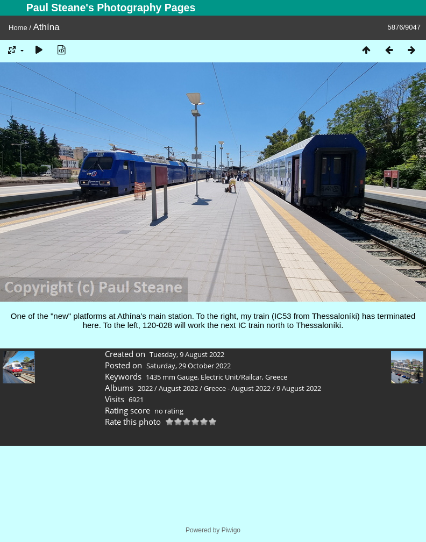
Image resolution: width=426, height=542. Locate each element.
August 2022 (178, 388)
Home (18, 28)
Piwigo (231, 530)
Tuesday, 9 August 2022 (187, 354)
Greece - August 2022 (237, 388)
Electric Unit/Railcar (231, 377)
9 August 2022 (298, 388)
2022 (145, 388)
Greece (276, 377)
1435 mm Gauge (171, 377)
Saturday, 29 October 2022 (188, 365)
